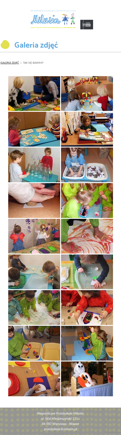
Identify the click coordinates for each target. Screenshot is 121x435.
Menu (86, 24)
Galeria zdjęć (9, 63)
